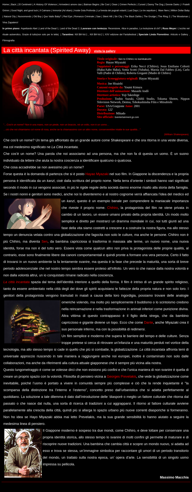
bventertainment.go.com (127, 117)
